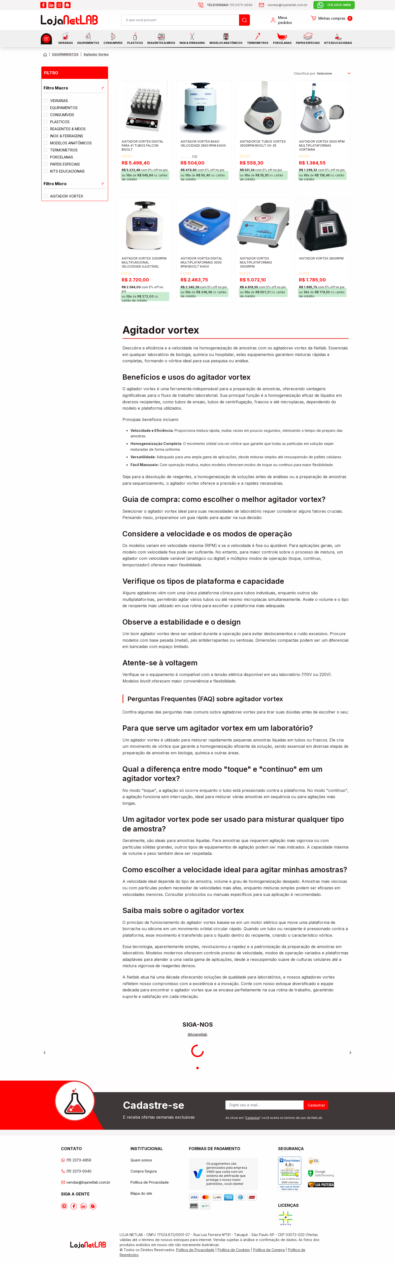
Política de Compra (269, 1250)
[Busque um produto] (244, 20)
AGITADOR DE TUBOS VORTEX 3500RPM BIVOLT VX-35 (263, 143)
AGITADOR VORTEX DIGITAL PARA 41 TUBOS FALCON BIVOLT (142, 145)
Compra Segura (143, 1171)
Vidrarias (65, 38)
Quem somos (141, 1160)
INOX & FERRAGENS (192, 38)
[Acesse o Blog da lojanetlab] (93, 1206)
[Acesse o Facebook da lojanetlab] (74, 1206)
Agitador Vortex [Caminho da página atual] (96, 54)
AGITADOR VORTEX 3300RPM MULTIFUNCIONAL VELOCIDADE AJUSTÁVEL (144, 262)
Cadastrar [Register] (316, 1105)
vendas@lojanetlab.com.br (85, 1182)
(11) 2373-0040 (76, 1171)
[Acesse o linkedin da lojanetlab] (51, 5)
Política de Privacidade (149, 1182)
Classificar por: (305, 73)
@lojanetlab (197, 1034)
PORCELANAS (282, 38)
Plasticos (135, 38)
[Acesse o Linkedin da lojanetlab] (83, 1206)
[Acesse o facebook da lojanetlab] (43, 5)
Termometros (257, 38)
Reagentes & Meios (161, 38)
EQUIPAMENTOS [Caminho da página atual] (65, 54)
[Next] (350, 1052)
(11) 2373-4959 (76, 1160)
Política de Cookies (234, 1250)
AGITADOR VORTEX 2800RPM (321, 258)
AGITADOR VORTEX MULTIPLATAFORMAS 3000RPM (256, 262)
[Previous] (44, 1052)
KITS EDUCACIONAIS (338, 38)
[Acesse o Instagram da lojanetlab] (64, 1206)
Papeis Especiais (308, 38)
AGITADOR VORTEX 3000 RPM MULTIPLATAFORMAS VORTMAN (322, 145)
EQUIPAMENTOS (88, 38)
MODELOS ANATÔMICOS (226, 38)
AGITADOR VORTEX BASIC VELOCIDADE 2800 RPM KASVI (203, 143)
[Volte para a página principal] (45, 54)
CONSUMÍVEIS (113, 38)
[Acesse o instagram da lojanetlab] (59, 5)
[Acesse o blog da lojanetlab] (67, 5)
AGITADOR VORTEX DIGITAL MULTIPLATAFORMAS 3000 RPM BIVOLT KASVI (201, 262)
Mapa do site (141, 1193)
